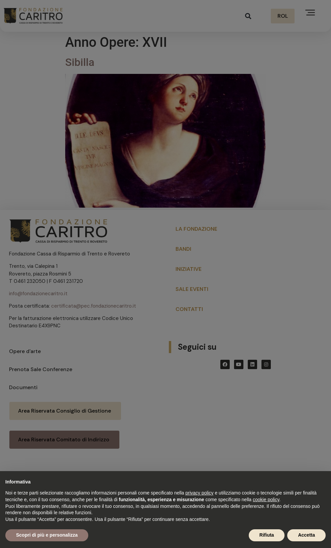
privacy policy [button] (200, 493)
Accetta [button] (306, 535)
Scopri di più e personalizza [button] (47, 535)
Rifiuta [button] (266, 535)
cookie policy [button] (266, 499)
